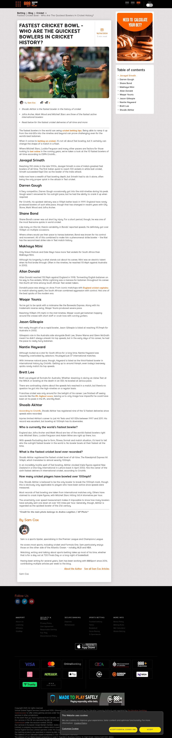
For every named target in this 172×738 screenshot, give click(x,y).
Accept (150, 729)
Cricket (40, 13)
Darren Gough (127, 79)
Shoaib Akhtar (127, 110)
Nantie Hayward (128, 102)
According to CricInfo (30, 411)
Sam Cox (31, 103)
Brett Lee (124, 106)
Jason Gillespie (127, 98)
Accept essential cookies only (123, 729)
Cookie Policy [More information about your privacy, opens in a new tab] (80, 723)
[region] (111, 723)
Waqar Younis (127, 94)
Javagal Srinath (128, 75)
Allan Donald (126, 91)
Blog (30, 13)
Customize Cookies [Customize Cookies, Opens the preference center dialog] (70, 729)
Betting (21, 13)
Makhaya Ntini (127, 87)
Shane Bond (126, 83)
